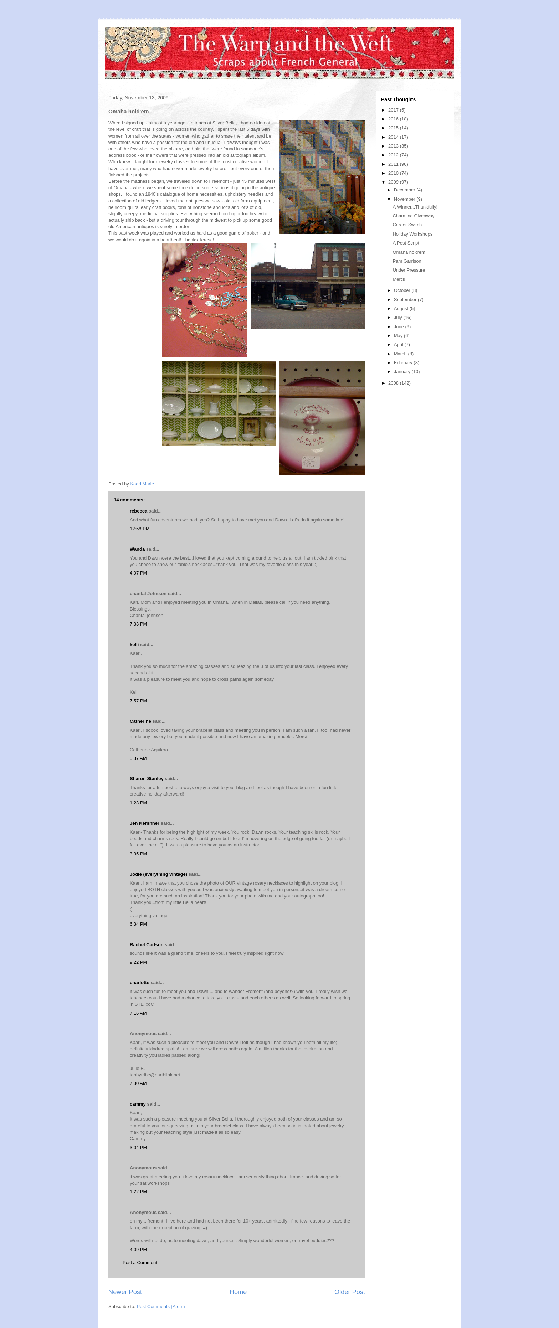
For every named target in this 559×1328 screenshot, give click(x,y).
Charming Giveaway (413, 215)
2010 (394, 173)
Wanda (137, 549)
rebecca (138, 511)
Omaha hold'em (409, 252)
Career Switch (407, 224)
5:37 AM (138, 758)
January (403, 371)
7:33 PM (138, 624)
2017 (394, 110)
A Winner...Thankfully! (415, 207)
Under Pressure (409, 270)
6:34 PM (138, 924)
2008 (394, 383)
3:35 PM (138, 853)
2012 (394, 155)
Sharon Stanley (147, 778)
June (399, 326)
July (399, 317)
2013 (394, 146)
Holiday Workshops (412, 234)
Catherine (140, 721)
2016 (394, 119)
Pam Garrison (407, 261)
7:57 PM (138, 701)
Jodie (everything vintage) (158, 874)
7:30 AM (138, 1083)
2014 (394, 137)
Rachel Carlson (147, 944)
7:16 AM (138, 1013)
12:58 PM (140, 528)
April (399, 344)
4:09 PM (138, 1249)
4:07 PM (138, 573)
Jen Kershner (144, 823)
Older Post (349, 1292)
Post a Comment (140, 1262)
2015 (394, 127)
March (401, 353)
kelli (134, 644)
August (402, 308)
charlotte (139, 982)
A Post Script (406, 243)
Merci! (399, 279)
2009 (394, 182)
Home (238, 1292)
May (399, 335)
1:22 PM (138, 1191)
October (403, 290)
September (406, 299)
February (404, 362)
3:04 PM (138, 1147)
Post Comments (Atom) (161, 1306)
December (405, 189)
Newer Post (125, 1292)
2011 (394, 164)
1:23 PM (138, 802)
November (405, 199)
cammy (138, 1104)
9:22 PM (138, 962)
